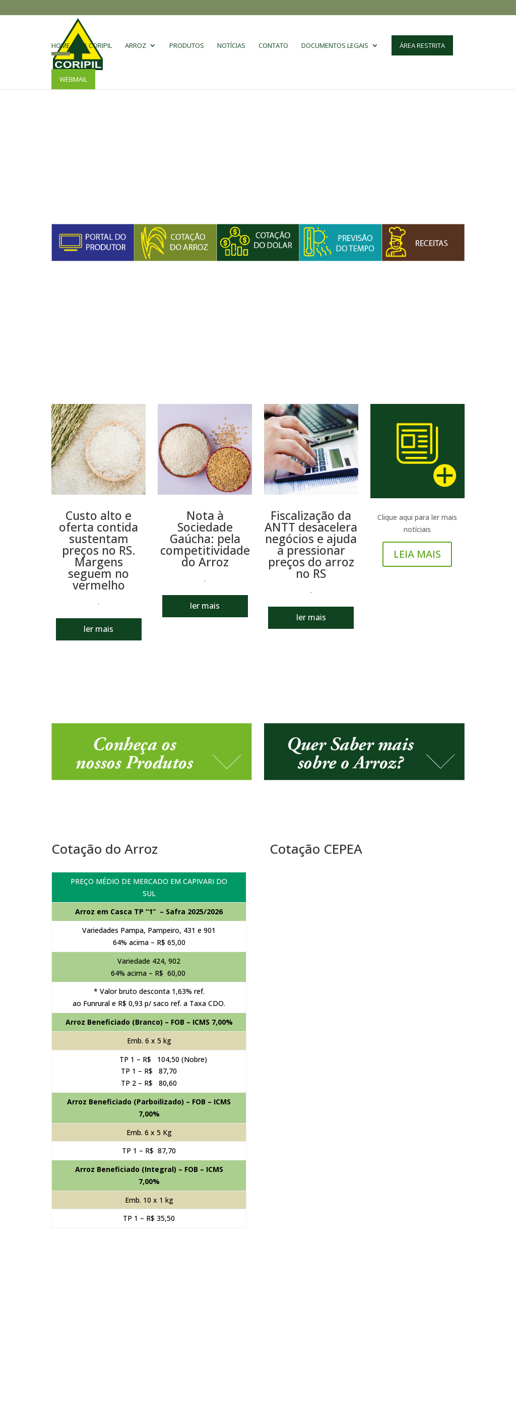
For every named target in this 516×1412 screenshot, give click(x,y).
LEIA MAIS (417, 554)
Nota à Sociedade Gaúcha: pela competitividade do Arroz (205, 538)
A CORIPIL (97, 46)
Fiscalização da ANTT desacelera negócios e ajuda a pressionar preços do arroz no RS (311, 544)
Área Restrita (422, 45)
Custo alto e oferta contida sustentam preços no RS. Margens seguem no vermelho (98, 550)
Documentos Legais (334, 46)
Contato (273, 46)
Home (60, 46)
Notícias (231, 46)
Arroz (135, 46)
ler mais (98, 628)
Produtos (186, 46)
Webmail (73, 79)
